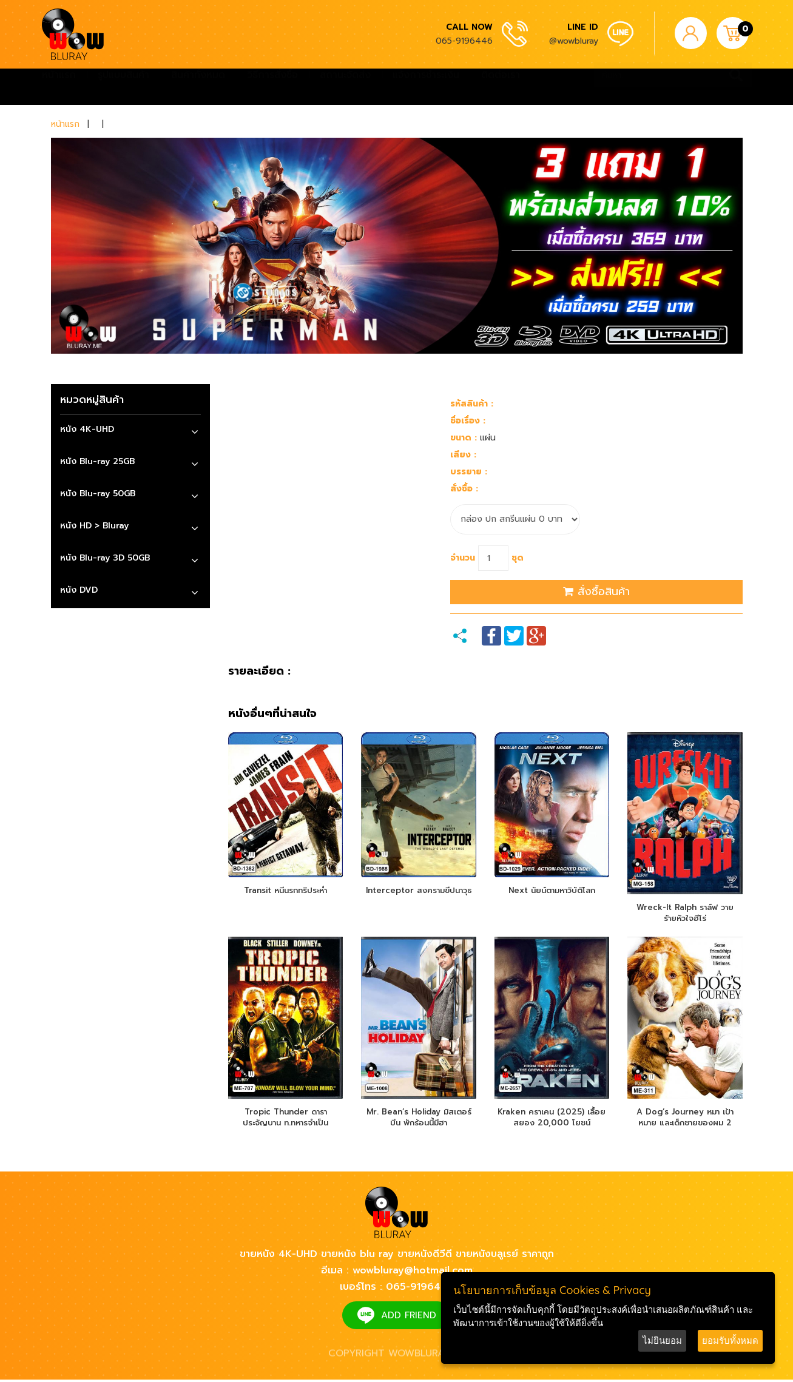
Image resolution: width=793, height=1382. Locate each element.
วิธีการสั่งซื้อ (272, 86)
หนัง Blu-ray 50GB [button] (97, 493)
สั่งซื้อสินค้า (596, 591)
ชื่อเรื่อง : (467, 420)
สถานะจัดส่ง (345, 86)
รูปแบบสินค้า (123, 86)
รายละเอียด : (259, 672)
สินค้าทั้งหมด (198, 86)
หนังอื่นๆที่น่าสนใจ (272, 714)
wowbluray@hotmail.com (413, 1273)
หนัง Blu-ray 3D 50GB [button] (105, 557)
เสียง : (463, 454)
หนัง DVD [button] (79, 590)
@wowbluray (573, 41)
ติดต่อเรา (500, 86)
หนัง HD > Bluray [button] (94, 525)
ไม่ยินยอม (662, 1340)
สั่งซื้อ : (464, 488)
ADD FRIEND (408, 1317)
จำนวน (462, 557)
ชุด (517, 557)
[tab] (131, 431)
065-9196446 (464, 41)
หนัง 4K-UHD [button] (87, 429)
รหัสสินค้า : (471, 403)
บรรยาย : (468, 471)
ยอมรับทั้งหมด (730, 1340)
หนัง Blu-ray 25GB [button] (97, 461)
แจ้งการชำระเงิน (426, 86)
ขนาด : (463, 437)
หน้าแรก (59, 86)
